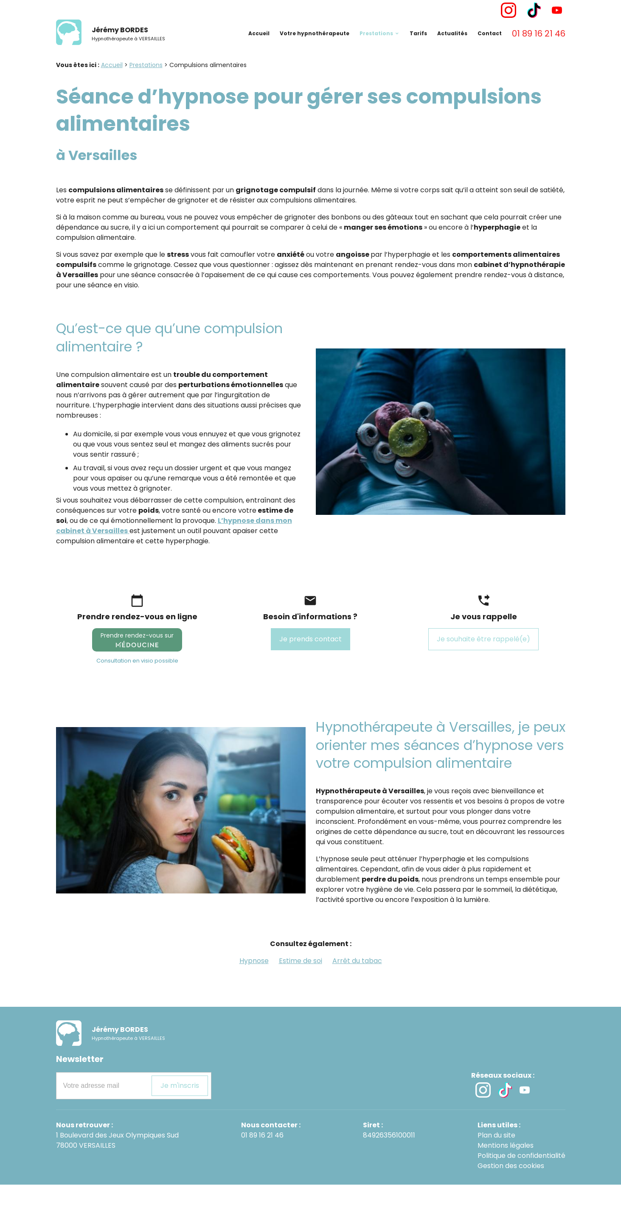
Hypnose (254, 981)
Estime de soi (300, 981)
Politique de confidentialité (521, 1176)
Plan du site (496, 1155)
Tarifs (418, 46)
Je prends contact (310, 659)
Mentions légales (506, 1166)
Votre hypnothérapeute (314, 46)
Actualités (452, 46)
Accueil (259, 46)
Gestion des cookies (511, 1186)
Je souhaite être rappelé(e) (483, 659)
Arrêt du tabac (357, 981)
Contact (490, 46)
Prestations (376, 46)
